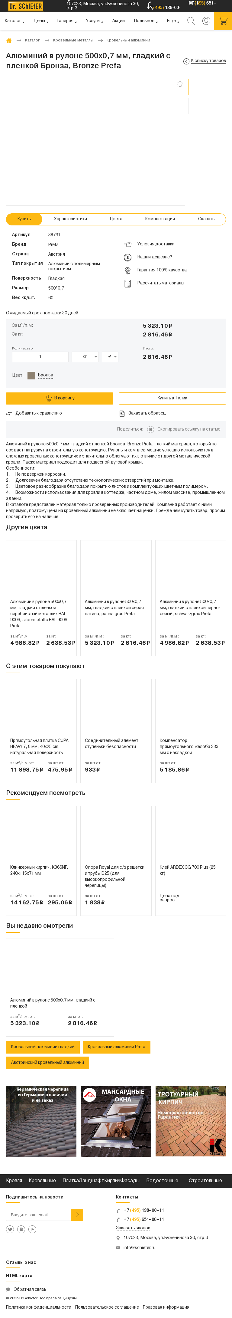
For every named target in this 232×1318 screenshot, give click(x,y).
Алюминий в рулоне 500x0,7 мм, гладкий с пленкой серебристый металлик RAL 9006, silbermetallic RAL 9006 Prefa (38, 614)
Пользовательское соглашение (107, 1308)
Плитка (71, 1181)
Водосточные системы (162, 1188)
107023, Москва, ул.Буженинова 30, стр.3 (166, 1238)
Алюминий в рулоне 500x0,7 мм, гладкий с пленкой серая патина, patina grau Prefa (114, 608)
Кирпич (112, 1181)
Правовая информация (166, 1308)
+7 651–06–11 (140, 1220)
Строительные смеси (205, 1188)
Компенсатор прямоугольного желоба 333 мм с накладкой (189, 747)
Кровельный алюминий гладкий (43, 1047)
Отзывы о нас (21, 1263)
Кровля (14, 1181)
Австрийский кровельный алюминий (47, 1063)
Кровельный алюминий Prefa (116, 1047)
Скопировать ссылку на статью (189, 429)
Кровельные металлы (42, 1188)
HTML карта (19, 1276)
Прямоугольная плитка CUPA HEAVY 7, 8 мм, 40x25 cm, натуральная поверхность (39, 747)
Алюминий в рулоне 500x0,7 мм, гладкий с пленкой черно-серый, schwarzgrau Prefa (190, 608)
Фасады (130, 1181)
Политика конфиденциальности (38, 1308)
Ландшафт (91, 1181)
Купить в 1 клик (172, 398)
